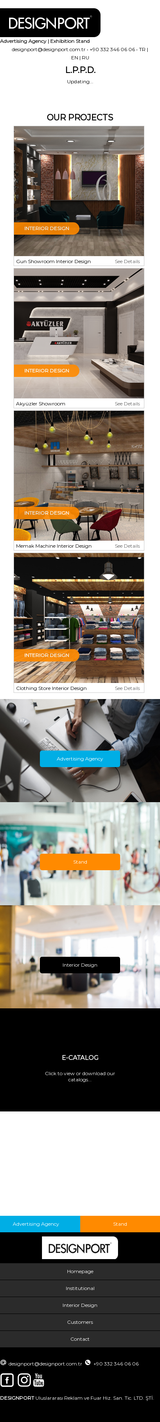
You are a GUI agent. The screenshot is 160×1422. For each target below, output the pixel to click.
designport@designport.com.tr (49, 49)
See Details (127, 261)
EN (74, 57)
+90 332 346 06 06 (112, 49)
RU (85, 57)
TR (142, 49)
